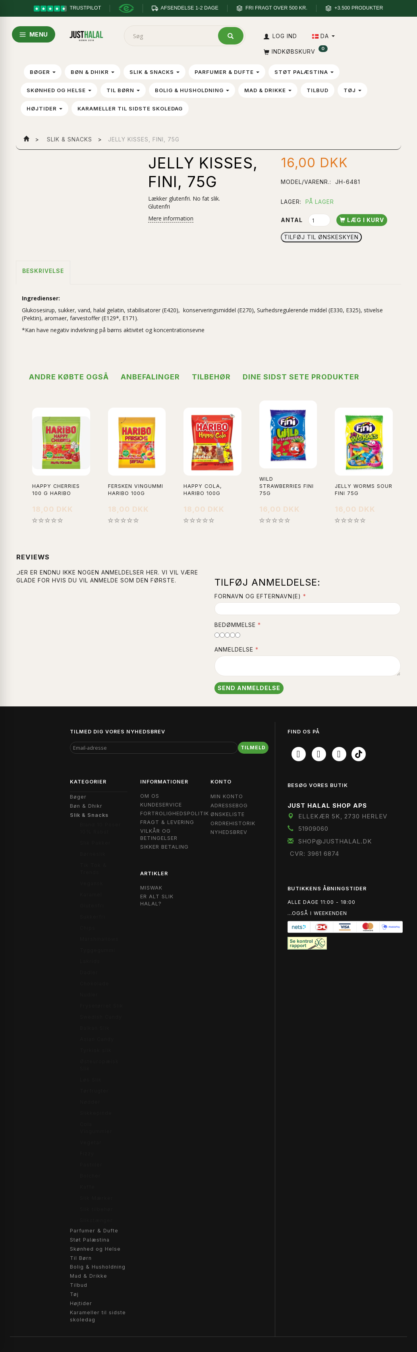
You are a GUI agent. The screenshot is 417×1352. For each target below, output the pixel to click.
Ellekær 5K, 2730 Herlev (342, 816)
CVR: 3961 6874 (314, 853)
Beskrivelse (43, 270)
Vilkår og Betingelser (159, 834)
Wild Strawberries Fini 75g (286, 486)
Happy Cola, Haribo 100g (202, 489)
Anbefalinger (150, 377)
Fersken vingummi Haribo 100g (135, 489)
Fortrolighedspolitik (174, 813)
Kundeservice (161, 805)
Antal (292, 220)
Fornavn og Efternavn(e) (257, 596)
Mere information (170, 218)
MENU (33, 34)
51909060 (313, 828)
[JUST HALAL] (86, 34)
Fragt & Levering (167, 822)
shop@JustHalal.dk (335, 841)
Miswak (151, 888)
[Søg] (230, 35)
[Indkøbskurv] (295, 51)
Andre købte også (69, 377)
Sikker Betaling (164, 847)
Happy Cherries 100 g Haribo (56, 489)
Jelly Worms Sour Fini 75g (363, 489)
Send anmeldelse (249, 688)
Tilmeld (253, 747)
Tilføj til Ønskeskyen (321, 237)
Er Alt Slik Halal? (157, 900)
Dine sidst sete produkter (301, 377)
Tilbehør (211, 377)
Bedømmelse (235, 624)
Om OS (149, 796)
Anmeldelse (233, 649)
